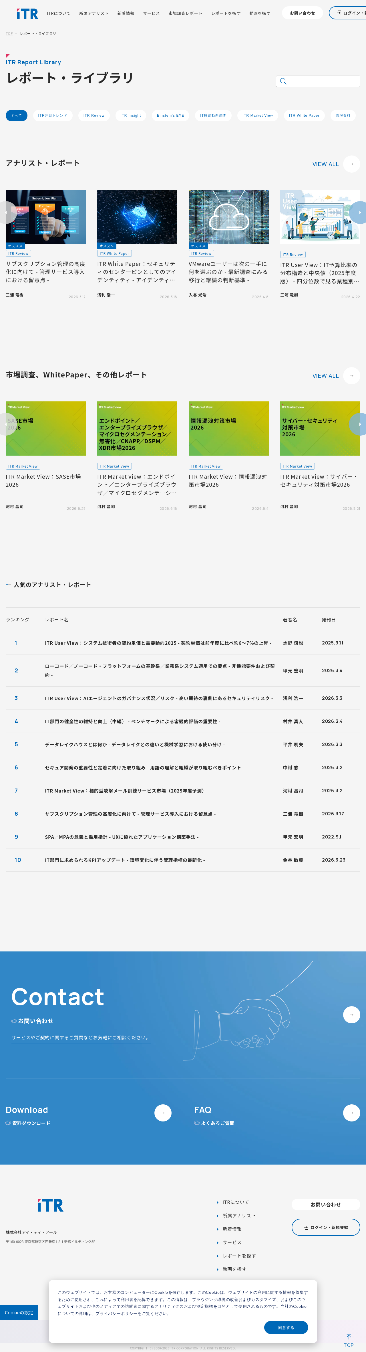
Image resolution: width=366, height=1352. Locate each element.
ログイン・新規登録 (329, 1227)
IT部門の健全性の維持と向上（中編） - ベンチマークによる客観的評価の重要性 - (132, 721)
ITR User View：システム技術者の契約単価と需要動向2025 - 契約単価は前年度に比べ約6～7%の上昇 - (158, 642)
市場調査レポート (186, 13)
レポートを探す (226, 13)
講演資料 (343, 116)
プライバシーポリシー (117, 1313)
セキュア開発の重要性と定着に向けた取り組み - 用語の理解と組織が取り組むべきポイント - (144, 767)
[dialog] (183, 1311)
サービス (151, 13)
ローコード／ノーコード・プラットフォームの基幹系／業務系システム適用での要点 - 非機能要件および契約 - (160, 670)
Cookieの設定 (19, 1312)
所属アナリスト (94, 13)
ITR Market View (257, 116)
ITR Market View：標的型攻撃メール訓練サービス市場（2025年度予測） (126, 790)
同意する (286, 1327)
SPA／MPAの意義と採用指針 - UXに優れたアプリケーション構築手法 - (122, 836)
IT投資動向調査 (213, 116)
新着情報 (126, 13)
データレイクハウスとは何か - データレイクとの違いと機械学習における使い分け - (135, 744)
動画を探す (259, 13)
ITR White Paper (304, 116)
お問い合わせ (302, 13)
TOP (9, 33)
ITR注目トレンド (52, 116)
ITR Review (94, 116)
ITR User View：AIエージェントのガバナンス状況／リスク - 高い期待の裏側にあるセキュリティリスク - (159, 698)
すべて (16, 116)
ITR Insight (131, 116)
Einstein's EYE (170, 116)
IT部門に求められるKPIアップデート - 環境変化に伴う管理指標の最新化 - (125, 859)
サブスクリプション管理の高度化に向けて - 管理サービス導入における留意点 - (130, 813)
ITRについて (59, 13)
